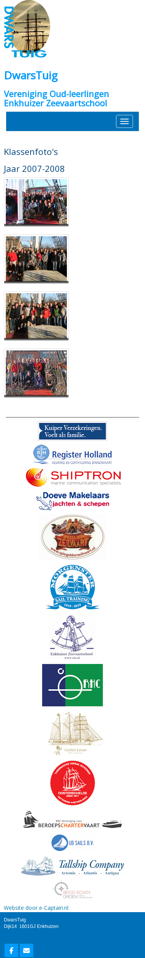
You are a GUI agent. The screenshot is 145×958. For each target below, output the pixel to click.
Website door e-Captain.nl (36, 907)
